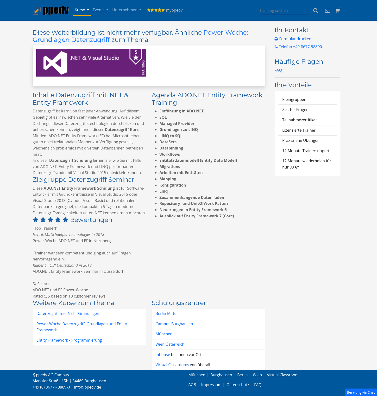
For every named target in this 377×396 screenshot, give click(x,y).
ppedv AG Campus (51, 374)
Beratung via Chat (361, 392)
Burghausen (221, 374)
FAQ (278, 70)
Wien (257, 374)
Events (99, 10)
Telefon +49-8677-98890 (298, 46)
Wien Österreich (170, 344)
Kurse (80, 10)
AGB (192, 384)
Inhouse (163, 354)
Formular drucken (293, 38)
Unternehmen (125, 10)
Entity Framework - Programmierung (69, 340)
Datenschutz (238, 384)
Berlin (242, 374)
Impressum (211, 384)
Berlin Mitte (166, 313)
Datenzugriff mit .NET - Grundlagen (68, 313)
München (164, 334)
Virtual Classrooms (172, 364)
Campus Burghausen (174, 323)
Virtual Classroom (283, 374)
